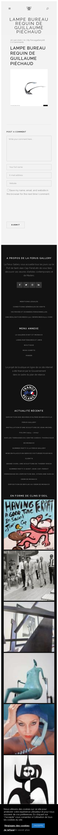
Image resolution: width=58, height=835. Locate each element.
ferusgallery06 (37, 40)
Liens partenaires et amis (29, 340)
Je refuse (9, 830)
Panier (29, 355)
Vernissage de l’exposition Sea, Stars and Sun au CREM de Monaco (29, 476)
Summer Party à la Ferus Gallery (29, 448)
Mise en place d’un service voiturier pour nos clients (29, 456)
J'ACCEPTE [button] (38, 826)
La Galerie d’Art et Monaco (29, 335)
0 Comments (18, 42)
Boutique (29, 345)
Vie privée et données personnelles (29, 312)
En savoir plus (22, 830)
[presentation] (19, 208)
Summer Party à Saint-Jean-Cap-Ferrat (29, 469)
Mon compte (29, 350)
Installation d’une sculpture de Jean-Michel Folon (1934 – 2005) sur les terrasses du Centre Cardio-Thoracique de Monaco (29, 435)
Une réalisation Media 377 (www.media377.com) (29, 317)
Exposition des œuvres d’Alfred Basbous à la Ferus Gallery (29, 419)
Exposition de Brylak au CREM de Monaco (29, 484)
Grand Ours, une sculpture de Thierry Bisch (29, 463)
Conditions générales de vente (29, 307)
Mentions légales (29, 301)
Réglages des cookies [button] (16, 825)
